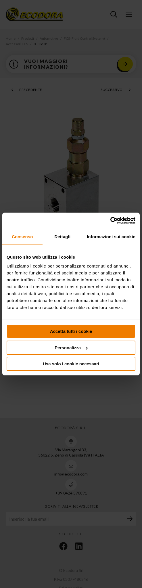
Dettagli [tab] (62, 236)
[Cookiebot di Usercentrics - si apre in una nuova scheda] (110, 220)
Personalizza (71, 347)
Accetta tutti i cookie (71, 331)
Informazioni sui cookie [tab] (111, 236)
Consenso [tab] (22, 236)
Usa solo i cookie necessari (71, 363)
